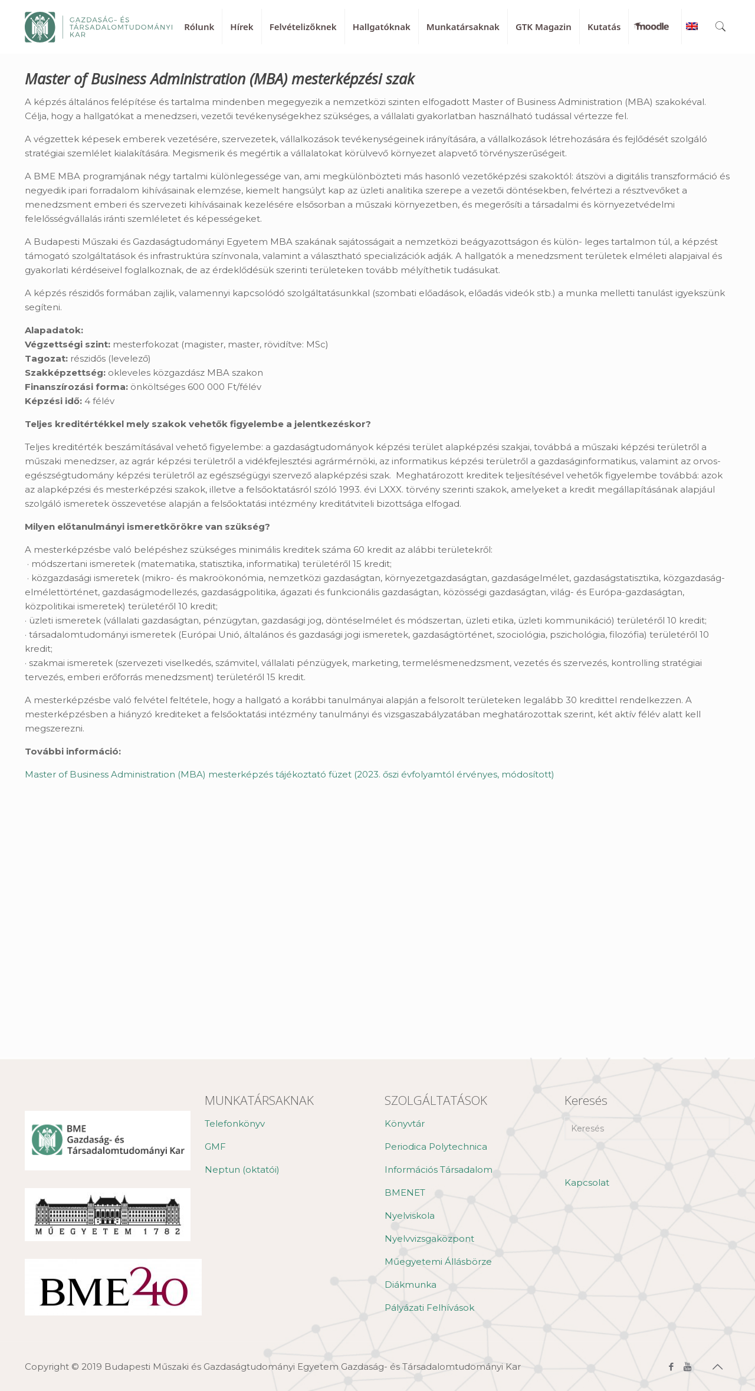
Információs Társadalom (439, 1169)
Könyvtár (405, 1123)
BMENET (405, 1192)
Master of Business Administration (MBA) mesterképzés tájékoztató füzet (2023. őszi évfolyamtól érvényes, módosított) (289, 774)
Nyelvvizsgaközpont (429, 1238)
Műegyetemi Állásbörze (438, 1261)
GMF (215, 1146)
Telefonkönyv (235, 1123)
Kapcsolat (586, 1182)
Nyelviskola (410, 1215)
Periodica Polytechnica (436, 1146)
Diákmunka (410, 1284)
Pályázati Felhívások (429, 1307)
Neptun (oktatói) (242, 1169)
